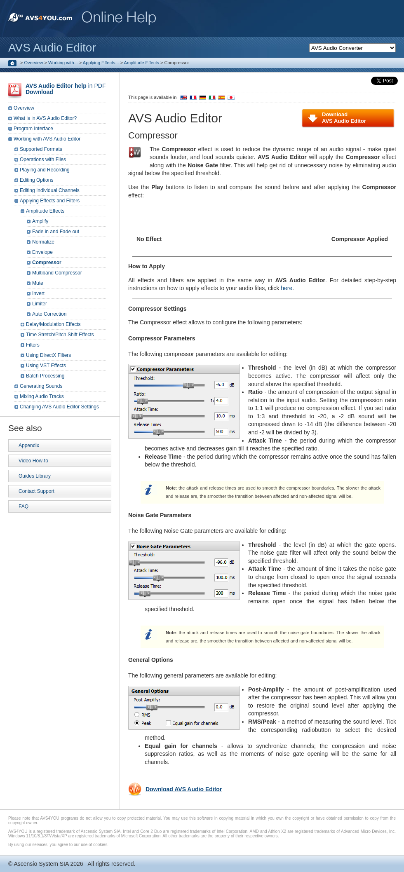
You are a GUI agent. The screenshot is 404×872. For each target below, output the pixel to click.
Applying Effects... (101, 62)
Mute (37, 283)
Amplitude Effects (141, 62)
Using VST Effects (46, 365)
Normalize (43, 242)
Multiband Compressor (57, 273)
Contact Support (36, 491)
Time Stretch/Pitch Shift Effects (60, 335)
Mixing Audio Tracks (42, 396)
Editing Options (36, 180)
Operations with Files (43, 159)
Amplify (40, 221)
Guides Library (35, 476)
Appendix (29, 445)
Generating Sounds (41, 386)
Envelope (42, 252)
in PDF (66, 88)
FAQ (23, 506)
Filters (33, 345)
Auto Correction (49, 314)
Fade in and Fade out (55, 231)
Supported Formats (41, 149)
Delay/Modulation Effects (53, 324)
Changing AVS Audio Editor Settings (59, 407)
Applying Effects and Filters (50, 201)
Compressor (46, 262)
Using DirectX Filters (48, 355)
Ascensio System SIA (41, 863)
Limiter (39, 304)
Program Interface (33, 128)
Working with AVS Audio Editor (47, 139)
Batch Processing (45, 376)
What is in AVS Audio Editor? (45, 118)
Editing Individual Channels (50, 190)
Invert (38, 293)
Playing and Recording (45, 170)
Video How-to (33, 461)
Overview (33, 62)
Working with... (63, 62)
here (286, 288)
